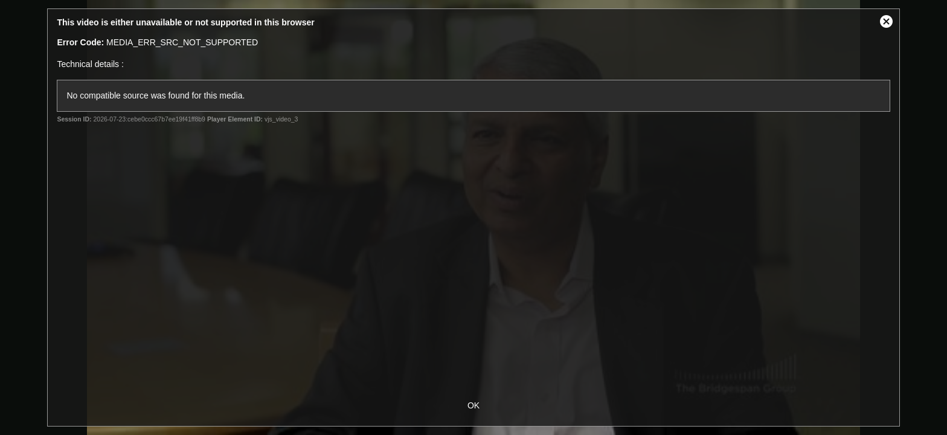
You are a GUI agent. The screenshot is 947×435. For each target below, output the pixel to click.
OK (473, 405)
